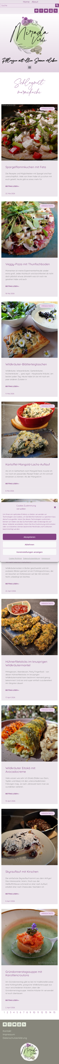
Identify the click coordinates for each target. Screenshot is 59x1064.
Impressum (45, 558)
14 (50, 1012)
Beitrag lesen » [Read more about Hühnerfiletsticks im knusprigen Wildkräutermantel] (12, 690)
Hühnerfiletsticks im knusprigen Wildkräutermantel (26, 663)
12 (42, 1012)
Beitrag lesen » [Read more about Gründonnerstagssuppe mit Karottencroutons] (12, 1000)
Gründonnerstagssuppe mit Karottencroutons (23, 973)
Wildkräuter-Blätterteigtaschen (26, 364)
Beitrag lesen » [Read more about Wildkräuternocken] (12, 584)
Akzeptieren (29, 536)
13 (46, 1012)
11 (38, 1012)
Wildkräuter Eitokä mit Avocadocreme (20, 769)
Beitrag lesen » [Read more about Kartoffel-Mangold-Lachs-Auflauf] (12, 484)
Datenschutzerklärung (31, 558)
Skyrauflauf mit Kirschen (21, 871)
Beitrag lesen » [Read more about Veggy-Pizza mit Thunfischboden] (12, 286)
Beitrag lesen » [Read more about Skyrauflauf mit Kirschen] (12, 894)
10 (34, 1012)
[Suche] (57, 5)
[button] (55, 507)
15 (54, 1012)
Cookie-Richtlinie (15, 558)
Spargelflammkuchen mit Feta (25, 167)
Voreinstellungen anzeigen (29, 551)
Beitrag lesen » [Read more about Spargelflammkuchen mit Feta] (12, 186)
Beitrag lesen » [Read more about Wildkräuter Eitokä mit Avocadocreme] (12, 794)
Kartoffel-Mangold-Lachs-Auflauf (27, 464)
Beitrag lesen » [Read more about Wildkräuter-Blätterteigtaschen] (12, 386)
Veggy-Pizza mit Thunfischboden (27, 264)
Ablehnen (29, 544)
